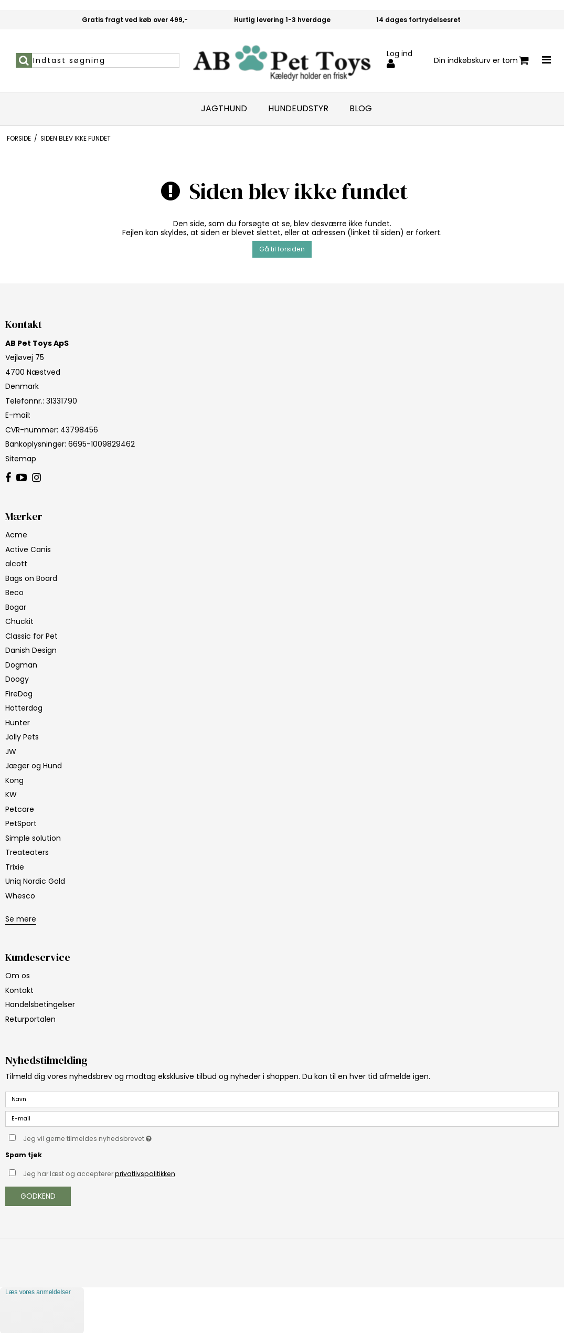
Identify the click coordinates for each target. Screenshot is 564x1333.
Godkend (38, 1196)
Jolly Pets (22, 737)
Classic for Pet (31, 636)
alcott (16, 563)
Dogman (21, 665)
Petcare (19, 809)
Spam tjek (23, 1155)
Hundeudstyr (298, 108)
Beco (14, 592)
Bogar (15, 607)
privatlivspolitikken (145, 1173)
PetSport (21, 823)
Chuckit (19, 621)
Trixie (14, 867)
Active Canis (28, 549)
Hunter (17, 722)
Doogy (17, 679)
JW (10, 751)
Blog (360, 108)
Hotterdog (23, 708)
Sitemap (20, 458)
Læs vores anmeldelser (38, 1292)
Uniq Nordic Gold (35, 881)
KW (11, 794)
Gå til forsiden (282, 249)
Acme (16, 535)
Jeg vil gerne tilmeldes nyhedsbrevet (113, 1136)
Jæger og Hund (33, 765)
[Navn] (282, 1099)
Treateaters (27, 852)
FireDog (19, 694)
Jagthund (224, 108)
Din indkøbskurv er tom (481, 60)
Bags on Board (31, 578)
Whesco (20, 896)
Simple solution (33, 838)
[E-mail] (282, 1118)
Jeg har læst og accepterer (99, 1173)
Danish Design (31, 650)
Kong (14, 780)
